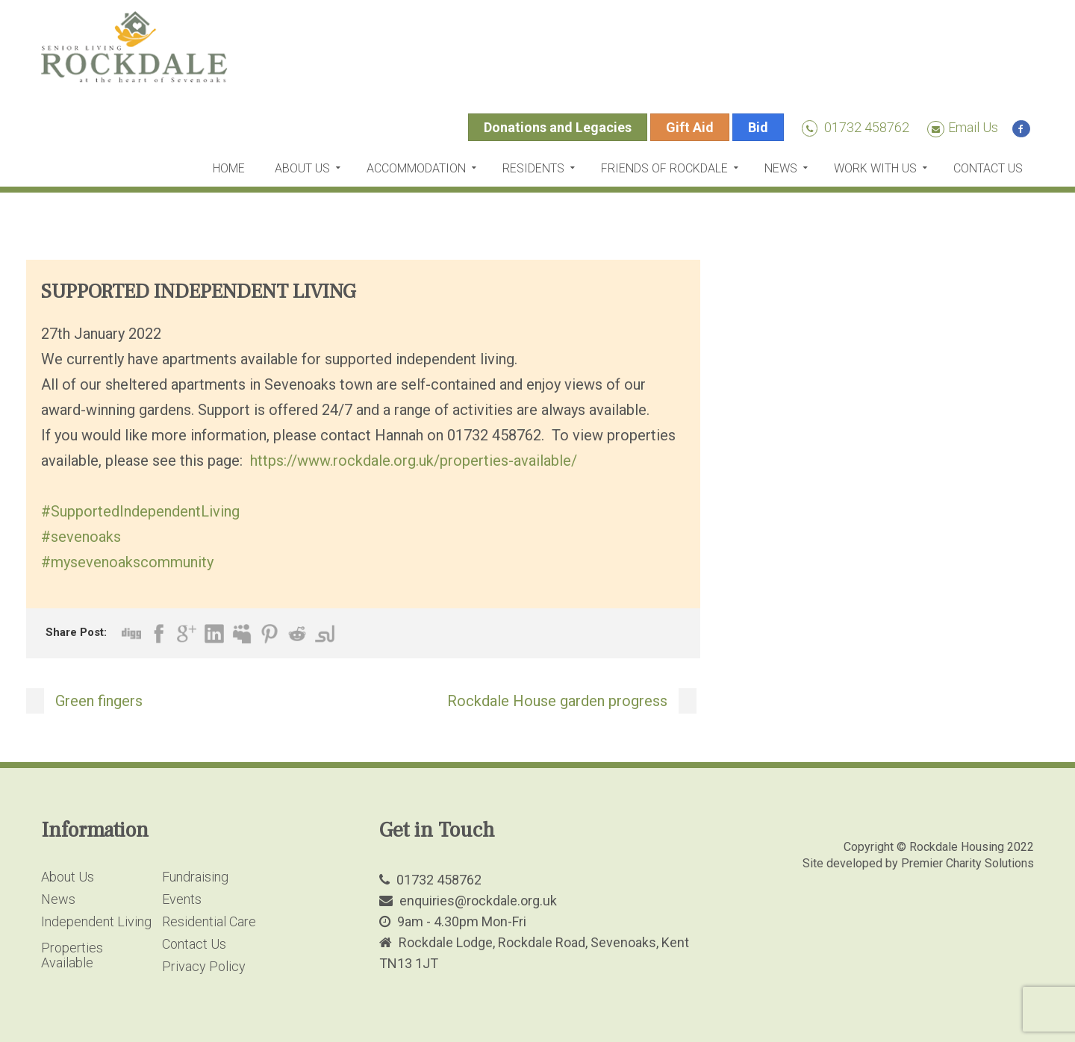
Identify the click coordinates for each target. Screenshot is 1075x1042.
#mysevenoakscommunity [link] (127, 562)
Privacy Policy (204, 966)
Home (229, 168)
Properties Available (72, 955)
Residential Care (209, 921)
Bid (758, 127)
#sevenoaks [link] (81, 537)
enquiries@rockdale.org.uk (478, 900)
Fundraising (195, 877)
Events (182, 899)
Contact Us (988, 168)
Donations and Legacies (558, 127)
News (780, 168)
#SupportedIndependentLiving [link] (140, 511)
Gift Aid (690, 127)
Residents (533, 168)
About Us (302, 168)
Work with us (875, 168)
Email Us (962, 127)
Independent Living (96, 921)
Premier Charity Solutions (967, 863)
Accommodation (416, 168)
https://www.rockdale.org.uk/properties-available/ (413, 460)
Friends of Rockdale (664, 168)
